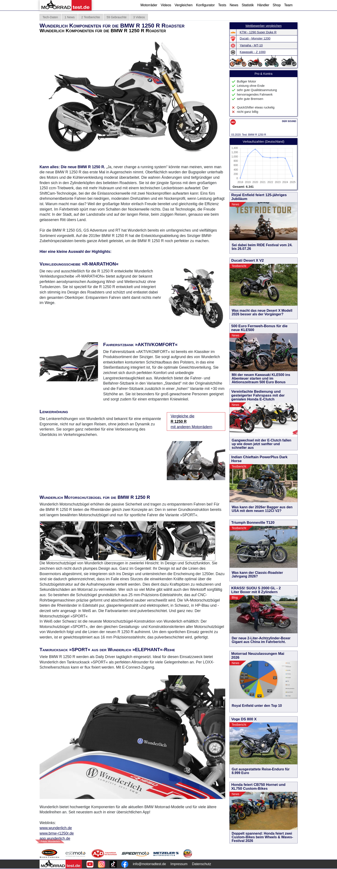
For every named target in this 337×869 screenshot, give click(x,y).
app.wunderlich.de (55, 838)
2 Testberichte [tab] (90, 17)
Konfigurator (205, 5)
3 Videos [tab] (139, 17)
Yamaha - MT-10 (251, 45)
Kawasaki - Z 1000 (253, 52)
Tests (222, 5)
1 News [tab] (70, 17)
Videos (166, 5)
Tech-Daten (50, 17)
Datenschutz (201, 864)
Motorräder (148, 5)
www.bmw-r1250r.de (57, 833)
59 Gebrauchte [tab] (117, 17)
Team (288, 5)
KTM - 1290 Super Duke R (258, 32)
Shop (277, 5)
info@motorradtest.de (149, 864)
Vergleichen (184, 5)
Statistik (248, 5)
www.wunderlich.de (56, 828)
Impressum (178, 864)
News (234, 5)
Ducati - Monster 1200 (255, 38)
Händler (263, 5)
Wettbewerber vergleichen (263, 25)
